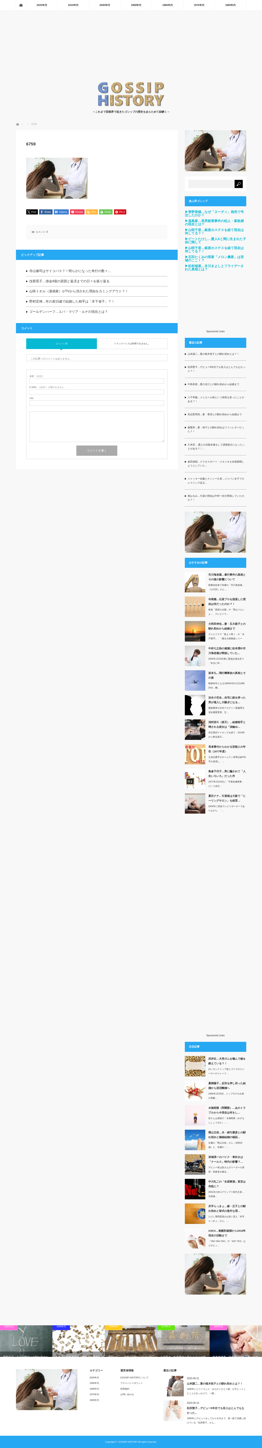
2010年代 (73, 5)
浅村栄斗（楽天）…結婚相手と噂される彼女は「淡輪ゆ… (227, 724)
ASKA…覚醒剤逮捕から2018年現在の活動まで (227, 1233)
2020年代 (42, 5)
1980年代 (167, 5)
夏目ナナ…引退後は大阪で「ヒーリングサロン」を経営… (227, 798)
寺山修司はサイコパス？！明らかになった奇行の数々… (70, 271)
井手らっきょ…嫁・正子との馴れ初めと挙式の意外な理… (227, 1208)
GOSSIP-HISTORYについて (134, 1377)
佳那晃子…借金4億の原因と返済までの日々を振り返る (69, 281)
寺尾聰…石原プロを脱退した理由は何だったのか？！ (227, 602)
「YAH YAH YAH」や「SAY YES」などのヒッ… (227, 1243)
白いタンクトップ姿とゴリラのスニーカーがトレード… (226, 1071)
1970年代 (199, 5)
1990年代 (136, 5)
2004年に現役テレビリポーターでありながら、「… (226, 808)
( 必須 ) (36, 376)
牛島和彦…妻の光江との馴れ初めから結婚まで (213, 384)
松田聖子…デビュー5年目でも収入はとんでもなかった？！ (217, 369)
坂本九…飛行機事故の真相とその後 (227, 675)
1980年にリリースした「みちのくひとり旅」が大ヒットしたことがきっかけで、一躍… (216, 1391)
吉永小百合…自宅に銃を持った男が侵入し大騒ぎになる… (227, 700)
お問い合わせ (127, 1394)
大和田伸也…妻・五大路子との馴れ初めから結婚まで (227, 626)
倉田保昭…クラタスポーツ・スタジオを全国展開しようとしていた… (216, 463)
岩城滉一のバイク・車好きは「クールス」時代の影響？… (225, 1159)
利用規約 (124, 1389)
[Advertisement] (131, 50)
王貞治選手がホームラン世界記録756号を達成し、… (227, 759)
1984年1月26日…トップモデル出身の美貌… (226, 1095)
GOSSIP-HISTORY (128, 1442)
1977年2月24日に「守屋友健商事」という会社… (226, 783)
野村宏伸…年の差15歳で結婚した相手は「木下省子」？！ (72, 302)
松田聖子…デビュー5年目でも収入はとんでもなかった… (215, 1410)
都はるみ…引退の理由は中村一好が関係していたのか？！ (216, 497)
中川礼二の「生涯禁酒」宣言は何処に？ (227, 1184)
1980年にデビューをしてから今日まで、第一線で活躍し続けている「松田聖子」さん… (216, 1420)
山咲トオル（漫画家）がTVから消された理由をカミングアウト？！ (78, 291)
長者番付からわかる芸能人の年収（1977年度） (227, 749)
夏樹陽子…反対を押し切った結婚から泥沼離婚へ (227, 1086)
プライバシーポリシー (131, 1383)
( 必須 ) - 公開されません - (47, 387)
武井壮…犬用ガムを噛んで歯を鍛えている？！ (227, 1061)
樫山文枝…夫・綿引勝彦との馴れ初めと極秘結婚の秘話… (227, 1135)
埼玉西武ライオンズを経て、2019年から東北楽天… (226, 734)
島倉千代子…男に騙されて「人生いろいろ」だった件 (227, 774)
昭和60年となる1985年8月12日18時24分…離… (226, 685)
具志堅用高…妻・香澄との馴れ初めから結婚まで (215, 414)
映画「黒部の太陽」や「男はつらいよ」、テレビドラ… (226, 611)
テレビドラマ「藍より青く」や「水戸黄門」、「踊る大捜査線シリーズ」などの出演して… (226, 638)
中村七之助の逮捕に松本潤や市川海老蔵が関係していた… (227, 651)
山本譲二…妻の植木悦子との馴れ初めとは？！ (213, 354)
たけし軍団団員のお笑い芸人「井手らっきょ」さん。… (226, 1218)
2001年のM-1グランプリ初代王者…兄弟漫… (226, 1194)
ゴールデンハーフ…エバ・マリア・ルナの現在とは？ (68, 312)
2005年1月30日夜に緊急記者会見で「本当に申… (226, 661)
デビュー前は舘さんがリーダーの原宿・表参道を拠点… (226, 1169)
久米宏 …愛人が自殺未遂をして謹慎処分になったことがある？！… (216, 446)
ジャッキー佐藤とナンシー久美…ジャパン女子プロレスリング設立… (216, 480)
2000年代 (104, 5)
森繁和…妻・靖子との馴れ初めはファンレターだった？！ (216, 429)
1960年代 (230, 5)
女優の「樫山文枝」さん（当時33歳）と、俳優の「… (225, 1145)
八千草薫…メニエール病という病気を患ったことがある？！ (216, 399)
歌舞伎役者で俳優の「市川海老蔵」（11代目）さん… (226, 587)
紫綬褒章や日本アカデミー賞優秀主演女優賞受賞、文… (226, 710)
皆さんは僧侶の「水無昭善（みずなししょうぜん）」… (226, 1120)
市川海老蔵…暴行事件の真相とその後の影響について (227, 577)
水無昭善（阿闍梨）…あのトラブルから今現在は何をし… (227, 1110)
